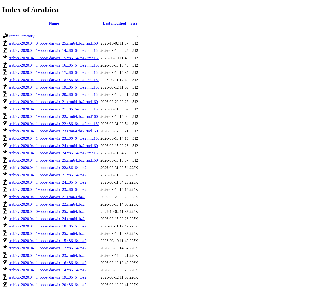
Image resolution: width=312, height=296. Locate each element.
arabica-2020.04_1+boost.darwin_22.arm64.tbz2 (47, 204)
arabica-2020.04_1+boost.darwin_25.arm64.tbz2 (47, 233)
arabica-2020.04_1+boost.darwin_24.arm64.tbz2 (47, 219)
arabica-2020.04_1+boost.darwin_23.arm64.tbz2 (47, 255)
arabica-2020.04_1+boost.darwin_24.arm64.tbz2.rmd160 (53, 146)
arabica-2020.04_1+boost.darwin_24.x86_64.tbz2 (47, 182)
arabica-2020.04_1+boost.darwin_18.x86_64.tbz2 (47, 226)
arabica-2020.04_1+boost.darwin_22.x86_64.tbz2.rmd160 (54, 124)
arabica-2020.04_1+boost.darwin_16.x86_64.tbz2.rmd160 (54, 65)
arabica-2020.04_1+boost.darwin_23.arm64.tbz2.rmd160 (53, 131)
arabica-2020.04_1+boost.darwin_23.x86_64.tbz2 (47, 189)
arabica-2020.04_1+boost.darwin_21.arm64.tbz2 (47, 197)
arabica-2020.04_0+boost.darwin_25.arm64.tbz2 (47, 211)
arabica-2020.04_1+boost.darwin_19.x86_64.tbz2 (47, 277)
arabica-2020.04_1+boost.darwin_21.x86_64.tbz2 (47, 175)
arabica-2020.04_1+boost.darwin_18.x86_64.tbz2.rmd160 (54, 80)
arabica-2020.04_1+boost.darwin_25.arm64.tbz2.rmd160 (53, 160)
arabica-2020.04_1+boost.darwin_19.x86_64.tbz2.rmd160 (54, 87)
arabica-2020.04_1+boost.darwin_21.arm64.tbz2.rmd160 (53, 102)
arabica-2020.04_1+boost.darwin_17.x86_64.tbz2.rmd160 (54, 72)
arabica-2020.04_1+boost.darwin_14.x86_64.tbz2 (47, 270)
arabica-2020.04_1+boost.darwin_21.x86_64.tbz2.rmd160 (54, 109)
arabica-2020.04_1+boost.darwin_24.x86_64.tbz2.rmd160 (54, 153)
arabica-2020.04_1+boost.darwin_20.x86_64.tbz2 (47, 285)
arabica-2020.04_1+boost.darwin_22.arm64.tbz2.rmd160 (53, 116)
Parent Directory (21, 36)
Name (54, 23)
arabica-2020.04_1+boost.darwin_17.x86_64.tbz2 (47, 248)
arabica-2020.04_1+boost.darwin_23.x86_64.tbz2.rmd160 (54, 138)
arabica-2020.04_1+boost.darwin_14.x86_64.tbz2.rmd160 (54, 51)
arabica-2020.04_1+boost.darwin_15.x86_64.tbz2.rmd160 (54, 58)
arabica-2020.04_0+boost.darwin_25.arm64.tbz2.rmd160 (53, 43)
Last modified (114, 23)
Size (133, 23)
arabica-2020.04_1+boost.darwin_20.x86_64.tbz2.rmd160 (54, 94)
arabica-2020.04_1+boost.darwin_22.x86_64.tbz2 (47, 168)
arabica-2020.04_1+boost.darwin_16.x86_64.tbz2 (47, 263)
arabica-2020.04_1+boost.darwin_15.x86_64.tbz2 (47, 241)
